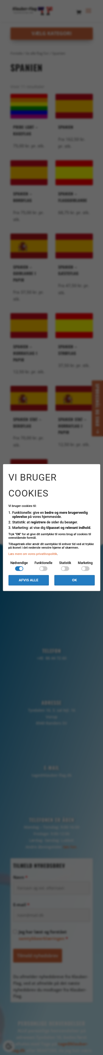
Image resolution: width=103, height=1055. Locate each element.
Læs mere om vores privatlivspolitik (32, 554)
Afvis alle (28, 580)
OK (74, 580)
